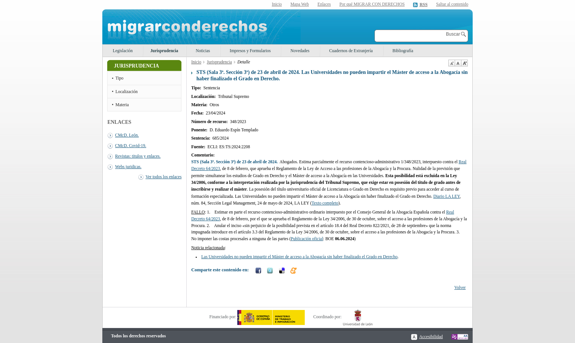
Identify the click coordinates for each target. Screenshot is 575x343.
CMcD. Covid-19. (130, 145)
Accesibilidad (431, 336)
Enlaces (324, 4)
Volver (460, 287)
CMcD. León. (127, 135)
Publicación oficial (307, 238)
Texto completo (324, 203)
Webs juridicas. (128, 166)
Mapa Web (299, 4)
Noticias (203, 50)
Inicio (277, 4)
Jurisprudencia (164, 50)
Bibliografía (402, 50)
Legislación (123, 50)
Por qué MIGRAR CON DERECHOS (371, 4)
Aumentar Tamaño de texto (464, 63)
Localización (126, 91)
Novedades (300, 50)
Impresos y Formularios (250, 50)
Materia (122, 104)
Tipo (119, 78)
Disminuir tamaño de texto (451, 63)
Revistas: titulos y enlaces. (137, 156)
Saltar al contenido (452, 4)
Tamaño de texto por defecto (458, 63)
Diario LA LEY (446, 196)
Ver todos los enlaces (163, 177)
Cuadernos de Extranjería (351, 50)
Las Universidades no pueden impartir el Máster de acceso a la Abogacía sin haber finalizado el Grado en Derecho (299, 256)
